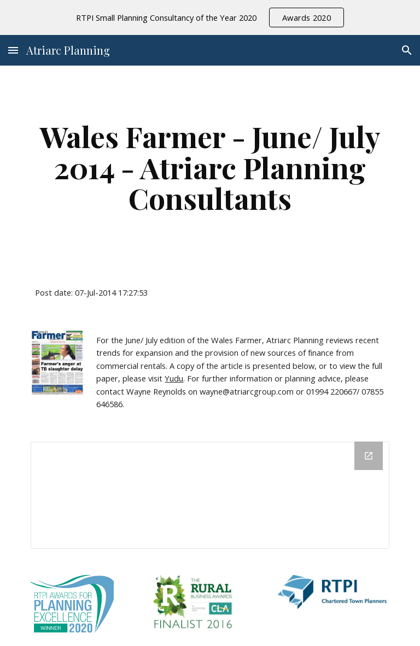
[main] (210, 167)
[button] (13, 50)
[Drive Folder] (210, 495)
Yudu (174, 378)
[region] (210, 17)
